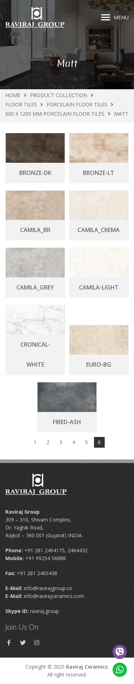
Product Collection (58, 95)
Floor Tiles (21, 104)
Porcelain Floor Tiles (76, 104)
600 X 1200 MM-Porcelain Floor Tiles (54, 113)
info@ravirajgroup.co (48, 588)
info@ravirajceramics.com (54, 596)
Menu (115, 17)
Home (12, 95)
